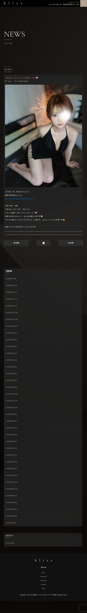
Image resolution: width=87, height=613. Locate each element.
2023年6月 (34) (12, 516)
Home (43, 572)
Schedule (43, 580)
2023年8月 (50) (12, 502)
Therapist (43, 576)
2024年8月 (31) (12, 421)
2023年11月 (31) (12, 482)
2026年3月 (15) (12, 292)
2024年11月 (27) (12, 401)
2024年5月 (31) (12, 441)
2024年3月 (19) (12, 455)
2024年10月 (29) (12, 407)
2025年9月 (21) (12, 333)
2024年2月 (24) (12, 462)
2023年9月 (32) (12, 496)
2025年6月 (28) (12, 353)
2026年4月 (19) (12, 285)
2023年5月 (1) (11, 523)
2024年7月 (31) (12, 428)
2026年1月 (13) (12, 306)
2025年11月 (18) (12, 319)
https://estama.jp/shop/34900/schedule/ (19, 199)
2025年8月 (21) (12, 340)
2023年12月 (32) (12, 475)
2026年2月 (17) (12, 299)
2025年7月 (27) (12, 346)
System (43, 584)
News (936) (10, 543)
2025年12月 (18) (12, 312)
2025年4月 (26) (12, 367)
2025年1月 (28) (12, 387)
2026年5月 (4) (11, 279)
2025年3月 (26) (12, 373)
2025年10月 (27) (12, 326)
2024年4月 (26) (12, 448)
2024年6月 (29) (12, 435)
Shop (43, 588)
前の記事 (16, 243)
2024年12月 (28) (12, 394)
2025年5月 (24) (12, 360)
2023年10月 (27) (12, 489)
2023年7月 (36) (12, 509)
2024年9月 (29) (12, 414)
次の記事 (70, 243)
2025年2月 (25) (12, 380)
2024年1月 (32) (12, 468)
